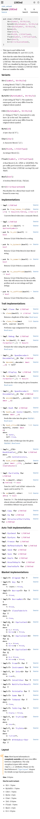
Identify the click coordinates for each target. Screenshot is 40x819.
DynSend (11, 533)
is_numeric (15, 259)
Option (6, 228)
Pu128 (14, 34)
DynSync (11, 537)
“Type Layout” (23, 769)
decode (9, 362)
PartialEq (14, 473)
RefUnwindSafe (15, 545)
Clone (11, 309)
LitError (32, 212)
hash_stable (12, 461)
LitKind (18, 2)
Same (14, 695)
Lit (4, 212)
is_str (13, 232)
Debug (11, 336)
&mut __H (14, 414)
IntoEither (18, 680)
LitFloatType (28, 37)
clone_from (11, 321)
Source (4, 12)
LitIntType (24, 34)
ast (10, 6)
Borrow (15, 590)
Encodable (8, 394)
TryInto (20, 728)
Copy (9, 510)
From (14, 663)
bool (15, 39)
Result (14, 212)
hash (8, 412)
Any (14, 582)
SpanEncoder (20, 391)
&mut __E (7, 400)
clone (8, 313)
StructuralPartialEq (18, 519)
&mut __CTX (15, 463)
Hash (11, 408)
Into (18, 671)
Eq (8, 515)
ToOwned (16, 699)
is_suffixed (16, 291)
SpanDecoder (20, 355)
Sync (9, 554)
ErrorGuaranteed (20, 42)
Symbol (15, 21)
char (15, 32)
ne (7, 493)
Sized (13, 437)
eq (7, 480)
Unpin (10, 558)
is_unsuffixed (17, 272)
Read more (33, 317)
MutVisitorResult (21, 684)
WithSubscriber (20, 739)
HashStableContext (19, 457)
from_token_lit (17, 209)
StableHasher (9, 466)
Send (9, 550)
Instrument (18, 667)
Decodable (8, 358)
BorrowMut (17, 599)
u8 (14, 29)
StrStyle (24, 21)
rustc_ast (5, 6)
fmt (7, 340)
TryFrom (20, 717)
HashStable (8, 452)
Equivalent (21, 622)
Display (13, 372)
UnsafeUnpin (13, 562)
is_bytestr (15, 244)
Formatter (7, 343)
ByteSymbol (21, 24)
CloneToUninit (19, 610)
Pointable (17, 691)
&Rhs (5, 496)
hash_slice (11, 425)
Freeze (11, 541)
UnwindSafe (13, 566)
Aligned (16, 578)
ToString (16, 708)
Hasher (20, 412)
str (11, 226)
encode (9, 398)
